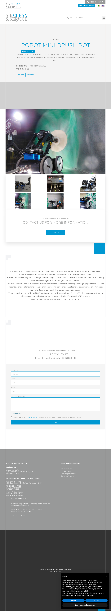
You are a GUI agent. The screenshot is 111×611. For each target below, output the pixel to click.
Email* (13, 379)
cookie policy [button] (92, 584)
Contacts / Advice (67, 476)
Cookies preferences (68, 474)
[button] (103, 18)
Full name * (15, 370)
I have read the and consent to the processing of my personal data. (47, 417)
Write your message (18, 396)
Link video (20, 74)
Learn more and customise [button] (85, 605)
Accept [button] (96, 600)
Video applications (18, 516)
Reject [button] (73, 600)
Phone (13, 387)
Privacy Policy (66, 469)
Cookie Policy (66, 471)
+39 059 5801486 (68, 358)
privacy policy (31, 417)
